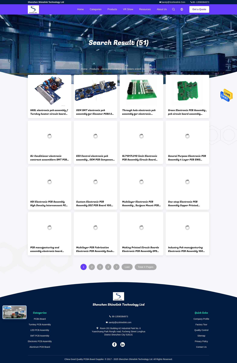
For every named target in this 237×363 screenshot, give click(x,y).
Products (112, 9)
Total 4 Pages (145, 267)
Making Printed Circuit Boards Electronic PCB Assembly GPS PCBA (140, 249)
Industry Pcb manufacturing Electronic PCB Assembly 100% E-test (186, 249)
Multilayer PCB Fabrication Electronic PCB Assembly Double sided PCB (95, 249)
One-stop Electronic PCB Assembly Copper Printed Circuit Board (183, 203)
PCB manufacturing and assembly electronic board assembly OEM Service (46, 249)
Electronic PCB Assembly (40, 341)
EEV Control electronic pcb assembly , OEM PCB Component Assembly (95, 158)
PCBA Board (40, 319)
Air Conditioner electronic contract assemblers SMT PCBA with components (49, 158)
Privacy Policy (201, 341)
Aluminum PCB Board (39, 347)
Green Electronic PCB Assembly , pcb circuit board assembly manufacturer (187, 112)
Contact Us (201, 347)
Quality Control (201, 330)
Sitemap (201, 336)
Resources (145, 9)
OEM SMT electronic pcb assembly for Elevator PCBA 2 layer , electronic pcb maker (94, 112)
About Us (162, 9)
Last (127, 267)
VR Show (128, 9)
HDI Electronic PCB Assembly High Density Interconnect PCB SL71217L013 (48, 203)
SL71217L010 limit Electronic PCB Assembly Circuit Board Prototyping (139, 158)
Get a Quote (199, 9)
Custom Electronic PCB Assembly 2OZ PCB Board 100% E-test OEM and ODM (94, 203)
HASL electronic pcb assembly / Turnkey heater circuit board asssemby (49, 112)
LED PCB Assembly (39, 330)
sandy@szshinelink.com (173, 2)
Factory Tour (201, 324)
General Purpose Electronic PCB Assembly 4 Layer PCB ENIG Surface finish (187, 158)
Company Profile (201, 319)
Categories (95, 9)
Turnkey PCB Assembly (40, 324)
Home (80, 9)
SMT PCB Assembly (39, 336)
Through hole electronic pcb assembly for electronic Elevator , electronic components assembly (139, 112)
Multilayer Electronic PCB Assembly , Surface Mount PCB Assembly (140, 203)
